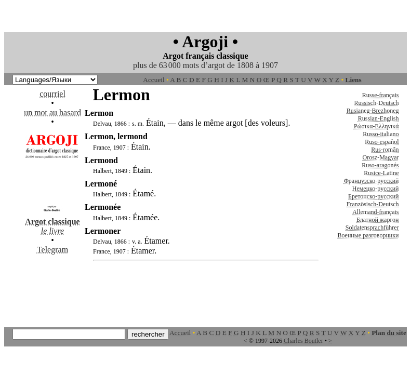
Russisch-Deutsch (376, 102)
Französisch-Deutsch (373, 204)
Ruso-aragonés (380, 165)
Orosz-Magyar (381, 157)
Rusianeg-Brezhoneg (373, 110)
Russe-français (380, 95)
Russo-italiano (381, 134)
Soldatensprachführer (372, 227)
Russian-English (378, 118)
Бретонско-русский (373, 196)
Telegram (52, 249)
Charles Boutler (303, 340)
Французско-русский (371, 180)
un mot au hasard (52, 112)
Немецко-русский (375, 188)
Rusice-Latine (381, 173)
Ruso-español (382, 141)
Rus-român (385, 149)
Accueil (153, 80)
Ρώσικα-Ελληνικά (376, 126)
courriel (52, 93)
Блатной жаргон (377, 219)
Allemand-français (375, 212)
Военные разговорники (368, 235)
